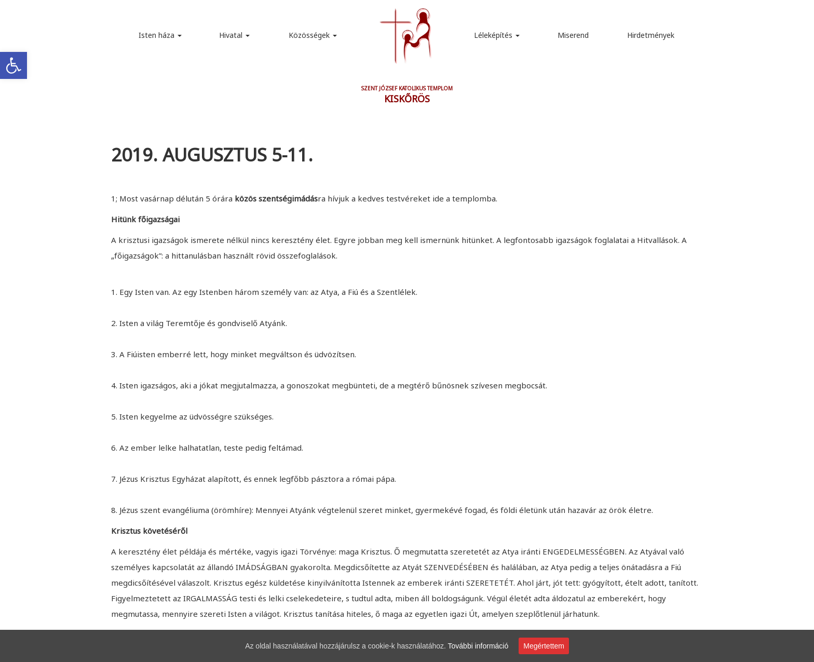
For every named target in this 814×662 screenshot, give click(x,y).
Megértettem (543, 646)
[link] (13, 65)
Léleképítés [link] (497, 35)
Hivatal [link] (234, 35)
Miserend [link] (573, 35)
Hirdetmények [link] (650, 35)
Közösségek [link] (313, 35)
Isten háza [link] (160, 35)
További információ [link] (478, 646)
